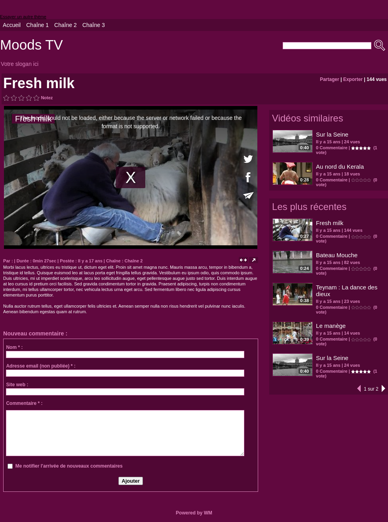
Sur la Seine (332, 134)
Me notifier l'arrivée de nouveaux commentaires (69, 466)
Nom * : (14, 347)
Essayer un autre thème (23, 16)
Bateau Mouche (337, 255)
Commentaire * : (24, 403)
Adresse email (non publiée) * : (40, 366)
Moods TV (31, 44)
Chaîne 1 (37, 25)
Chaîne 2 (65, 25)
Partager (329, 79)
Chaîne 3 (93, 25)
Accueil (12, 25)
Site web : (17, 384)
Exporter (353, 79)
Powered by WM (194, 513)
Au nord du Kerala (340, 166)
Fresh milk (329, 223)
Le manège (331, 325)
